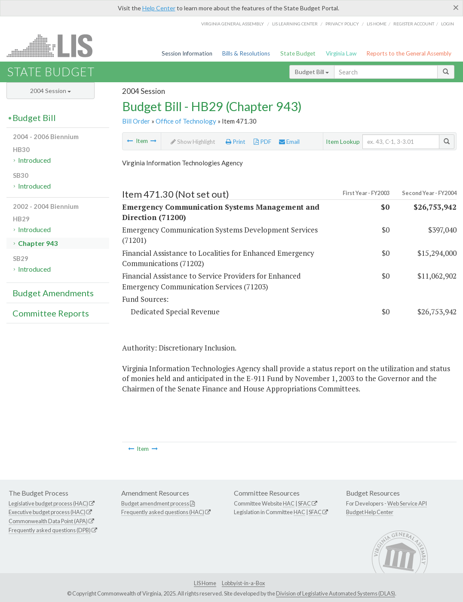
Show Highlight (193, 141)
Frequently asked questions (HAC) (162, 512)
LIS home (376, 23)
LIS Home (205, 583)
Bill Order (136, 121)
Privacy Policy (342, 23)
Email (289, 141)
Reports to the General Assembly (408, 53)
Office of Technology (186, 121)
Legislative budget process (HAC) (48, 503)
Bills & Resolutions (246, 53)
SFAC (304, 503)
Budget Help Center (369, 512)
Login (447, 23)
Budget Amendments (53, 293)
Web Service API (407, 503)
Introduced (34, 160)
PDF (262, 141)
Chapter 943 (38, 243)
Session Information (187, 53)
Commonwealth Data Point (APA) (48, 521)
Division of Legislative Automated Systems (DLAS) (335, 593)
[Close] (456, 7)
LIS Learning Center (295, 23)
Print (235, 141)
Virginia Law (341, 53)
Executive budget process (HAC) (47, 512)
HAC (288, 503)
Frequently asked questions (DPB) (50, 530)
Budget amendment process (155, 503)
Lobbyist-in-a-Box (243, 583)
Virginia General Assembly (232, 23)
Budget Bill (312, 71)
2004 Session (50, 90)
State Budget (298, 53)
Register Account (413, 23)
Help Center (158, 8)
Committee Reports (50, 313)
